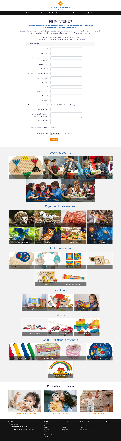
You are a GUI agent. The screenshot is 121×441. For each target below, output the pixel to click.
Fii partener (59, 13)
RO (109, 13)
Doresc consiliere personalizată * (38, 128)
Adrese (63, 431)
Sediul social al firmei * (41, 78)
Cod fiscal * (44, 69)
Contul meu (64, 423)
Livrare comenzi (83, 429)
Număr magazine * (42, 109)
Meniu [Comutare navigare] (46, 421)
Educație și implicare (70, 13)
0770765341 (13, 424)
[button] (86, 12)
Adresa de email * (42, 91)
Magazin (46, 427)
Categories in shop (42, 120)
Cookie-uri (82, 427)
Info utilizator (65, 429)
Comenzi (64, 425)
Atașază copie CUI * (42, 134)
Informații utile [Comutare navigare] (85, 421)
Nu (56, 127)
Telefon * (45, 96)
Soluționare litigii (83, 432)
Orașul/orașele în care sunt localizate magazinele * (39, 115)
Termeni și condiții (84, 423)
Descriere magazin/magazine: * (38, 105)
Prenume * (44, 53)
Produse (28, 13)
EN (111, 13)
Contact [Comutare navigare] (11, 421)
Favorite (64, 427)
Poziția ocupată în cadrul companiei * (40, 59)
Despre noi (44, 13)
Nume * (45, 49)
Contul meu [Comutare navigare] (66, 421)
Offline (60, 105)
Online (54, 105)
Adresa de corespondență (39, 87)
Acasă (45, 423)
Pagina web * (44, 100)
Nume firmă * (43, 64)
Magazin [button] (35, 13)
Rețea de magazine (71, 105)
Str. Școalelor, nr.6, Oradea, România (21, 429)
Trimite (54, 139)
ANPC (81, 431)
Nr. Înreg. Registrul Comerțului (38, 73)
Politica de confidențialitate (86, 425)
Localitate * (44, 82)
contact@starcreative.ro (17, 427)
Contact (80, 13)
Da (52, 127)
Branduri (51, 13)
